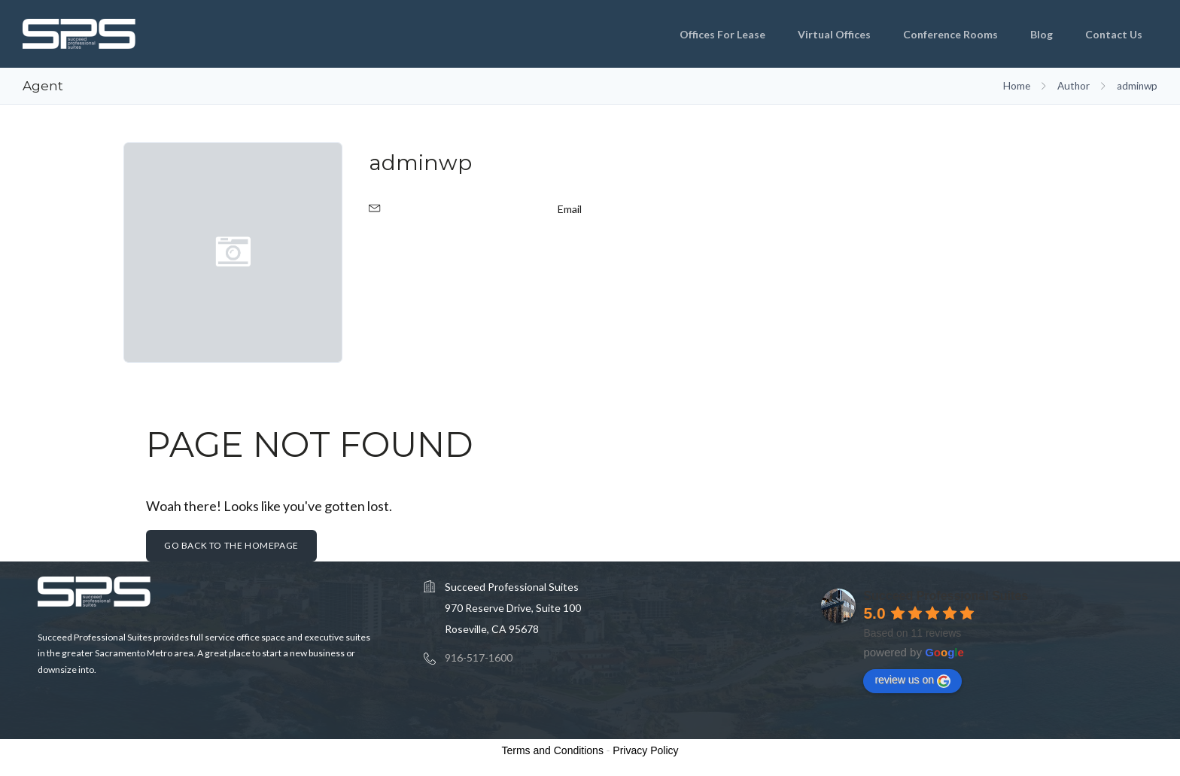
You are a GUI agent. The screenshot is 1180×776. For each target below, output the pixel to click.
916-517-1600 (478, 657)
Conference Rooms (950, 34)
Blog (1041, 34)
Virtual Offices (834, 34)
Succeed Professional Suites (945, 595)
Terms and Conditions (553, 750)
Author (1073, 86)
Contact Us (1113, 34)
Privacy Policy (645, 750)
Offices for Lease (722, 34)
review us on (912, 680)
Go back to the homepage (231, 545)
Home (1016, 86)
